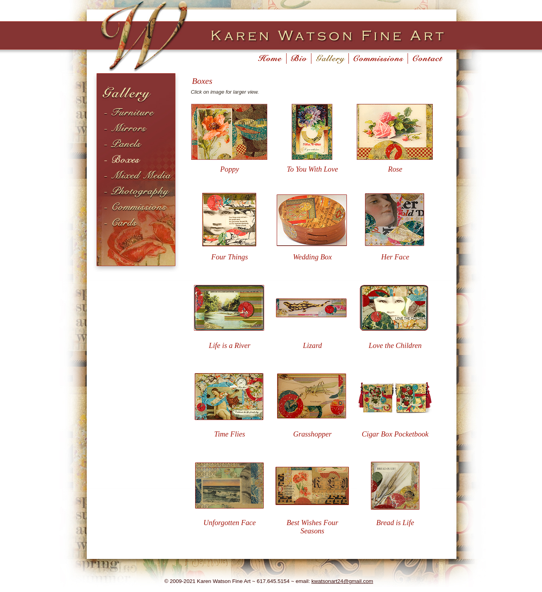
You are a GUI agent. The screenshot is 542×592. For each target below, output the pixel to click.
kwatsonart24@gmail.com (342, 581)
